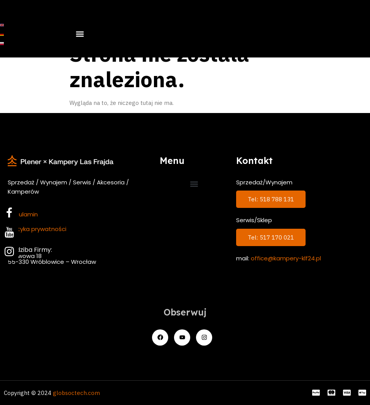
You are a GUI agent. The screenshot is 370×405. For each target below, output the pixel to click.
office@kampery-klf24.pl (286, 258)
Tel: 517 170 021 (271, 237)
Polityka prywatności (37, 229)
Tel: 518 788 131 (271, 199)
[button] (80, 34)
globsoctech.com (76, 393)
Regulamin (23, 214)
